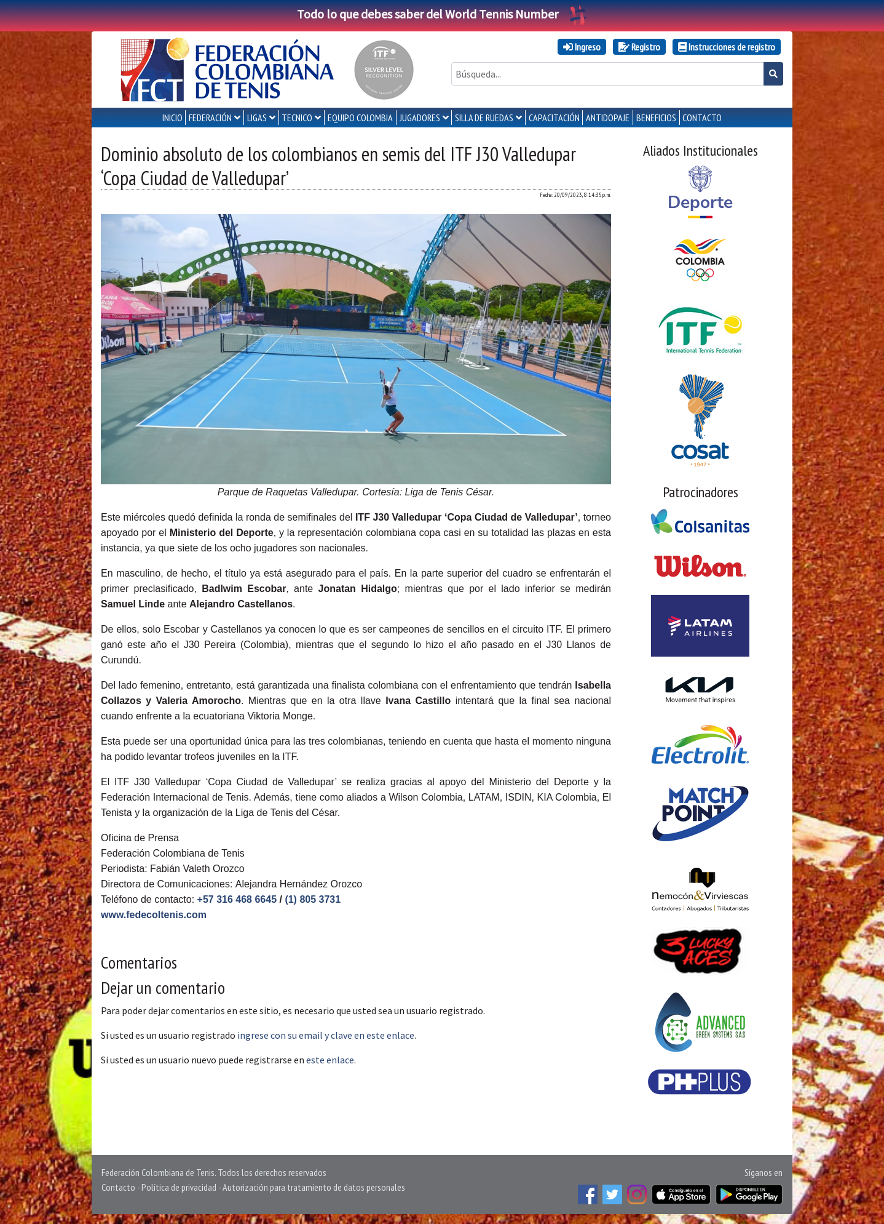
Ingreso (582, 47)
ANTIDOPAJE (607, 117)
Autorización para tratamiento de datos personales (314, 1187)
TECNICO (297, 117)
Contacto (118, 1187)
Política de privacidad (178, 1187)
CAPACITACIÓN (554, 117)
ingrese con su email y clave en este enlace (325, 1035)
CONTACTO (702, 117)
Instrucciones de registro (726, 47)
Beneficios (656, 117)
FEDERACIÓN (210, 117)
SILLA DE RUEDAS (484, 117)
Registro (639, 47)
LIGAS (257, 117)
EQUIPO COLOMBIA (360, 117)
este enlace (330, 1060)
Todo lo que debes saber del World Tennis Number (442, 14)
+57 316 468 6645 (237, 899)
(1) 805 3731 (313, 899)
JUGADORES (420, 117)
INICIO (172, 117)
